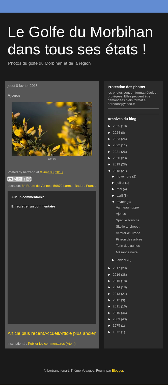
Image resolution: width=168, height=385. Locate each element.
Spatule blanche (127, 220)
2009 (117, 319)
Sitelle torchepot (127, 226)
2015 (117, 281)
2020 (117, 158)
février (122, 202)
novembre (124, 176)
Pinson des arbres (129, 239)
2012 (117, 300)
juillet (121, 183)
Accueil (51, 333)
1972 (117, 332)
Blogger (117, 370)
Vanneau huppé (127, 207)
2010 (117, 313)
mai (120, 189)
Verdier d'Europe (128, 233)
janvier (122, 260)
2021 (117, 152)
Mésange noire (126, 252)
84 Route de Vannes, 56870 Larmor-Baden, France (59, 186)
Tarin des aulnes (128, 246)
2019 (117, 164)
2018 (117, 171)
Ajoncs (121, 214)
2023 (117, 139)
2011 (117, 306)
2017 (117, 268)
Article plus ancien (77, 333)
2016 (117, 274)
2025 (117, 126)
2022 (117, 145)
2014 (117, 287)
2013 (117, 294)
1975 (117, 325)
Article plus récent (26, 333)
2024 (117, 132)
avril (120, 195)
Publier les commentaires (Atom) (52, 343)
